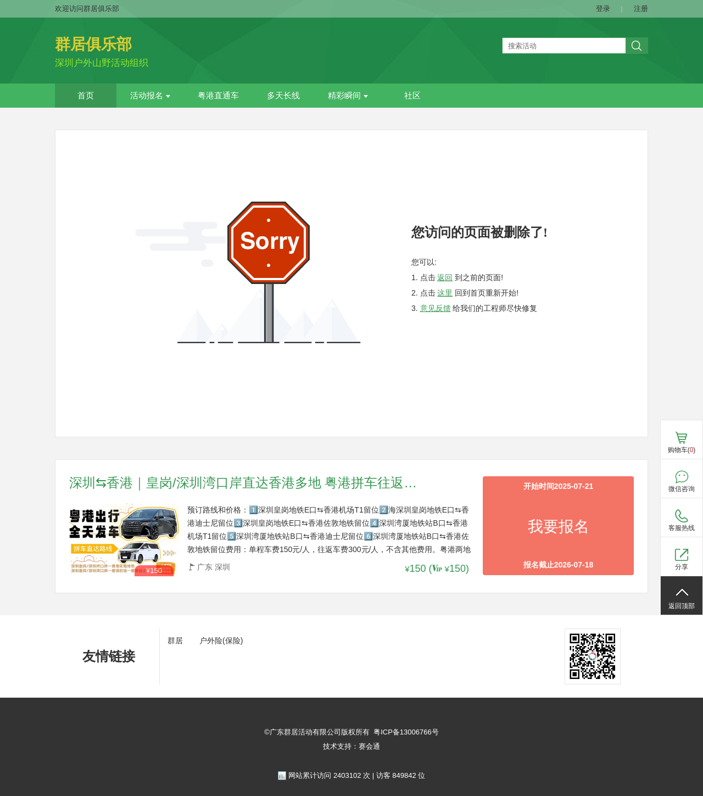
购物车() (682, 450)
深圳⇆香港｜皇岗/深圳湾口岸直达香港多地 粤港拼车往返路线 (245, 483)
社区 (412, 95)
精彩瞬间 (348, 95)
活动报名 (150, 95)
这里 (445, 292)
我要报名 (558, 526)
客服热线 (681, 528)
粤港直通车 (218, 95)
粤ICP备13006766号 (406, 732)
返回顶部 (681, 606)
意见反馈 (435, 308)
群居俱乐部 (93, 44)
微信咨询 (681, 489)
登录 (603, 8)
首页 (85, 95)
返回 (445, 277)
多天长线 (283, 95)
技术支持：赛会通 (351, 746)
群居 (175, 640)
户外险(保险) (221, 640)
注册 (641, 8)
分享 (681, 567)
